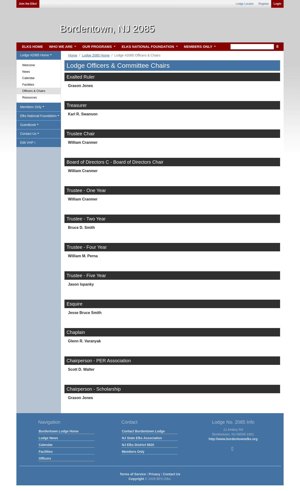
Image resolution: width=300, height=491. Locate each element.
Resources (29, 97)
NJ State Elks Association (142, 438)
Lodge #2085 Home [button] (34, 55)
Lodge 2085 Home (95, 55)
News (26, 71)
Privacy (154, 474)
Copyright (136, 479)
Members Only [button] (30, 107)
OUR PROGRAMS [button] (97, 47)
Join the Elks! (28, 3)
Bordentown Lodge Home (59, 431)
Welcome (28, 65)
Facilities (28, 84)
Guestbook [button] (28, 125)
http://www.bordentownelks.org (233, 439)
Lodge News (48, 438)
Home (72, 55)
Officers (45, 458)
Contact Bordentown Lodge (143, 431)
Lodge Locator (245, 3)
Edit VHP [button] (28, 142)
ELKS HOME (32, 47)
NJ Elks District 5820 (138, 445)
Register (264, 3)
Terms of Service (133, 474)
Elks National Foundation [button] (38, 116)
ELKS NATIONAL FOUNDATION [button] (148, 47)
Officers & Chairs (33, 91)
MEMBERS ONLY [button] (198, 47)
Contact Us (171, 474)
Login (277, 3)
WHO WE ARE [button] (61, 47)
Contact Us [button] (28, 134)
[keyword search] (252, 46)
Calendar (28, 78)
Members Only (133, 451)
